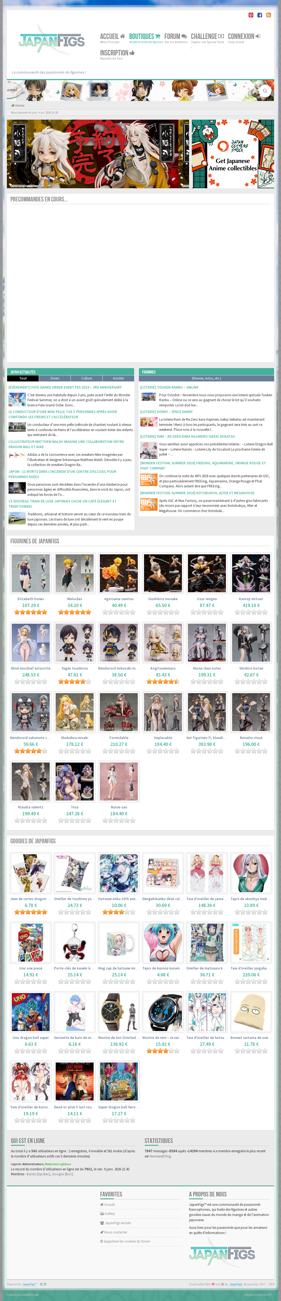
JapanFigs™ (30, 1284)
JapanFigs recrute (115, 1223)
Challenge (207, 36)
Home (19, 105)
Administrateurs (33, 1164)
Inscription (117, 53)
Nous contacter (113, 1232)
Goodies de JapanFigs (33, 841)
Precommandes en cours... (39, 199)
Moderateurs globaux (58, 1164)
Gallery (107, 1213)
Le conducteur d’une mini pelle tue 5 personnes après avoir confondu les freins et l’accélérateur (63, 414)
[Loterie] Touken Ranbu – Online (169, 387)
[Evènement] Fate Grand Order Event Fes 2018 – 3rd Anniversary (65, 387)
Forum (175, 36)
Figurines (149, 372)
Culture (86, 378)
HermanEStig (160, 1156)
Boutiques (144, 36)
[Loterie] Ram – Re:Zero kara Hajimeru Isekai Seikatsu (187, 436)
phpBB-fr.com (30, 1295)
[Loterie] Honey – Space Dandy (166, 411)
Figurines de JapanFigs (34, 541)
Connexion (244, 36)
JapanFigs (235, 1284)
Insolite (118, 378)
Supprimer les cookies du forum (125, 1241)
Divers (54, 378)
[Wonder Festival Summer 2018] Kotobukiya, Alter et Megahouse (197, 493)
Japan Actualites (22, 372)
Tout (23, 378)
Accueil (112, 36)
